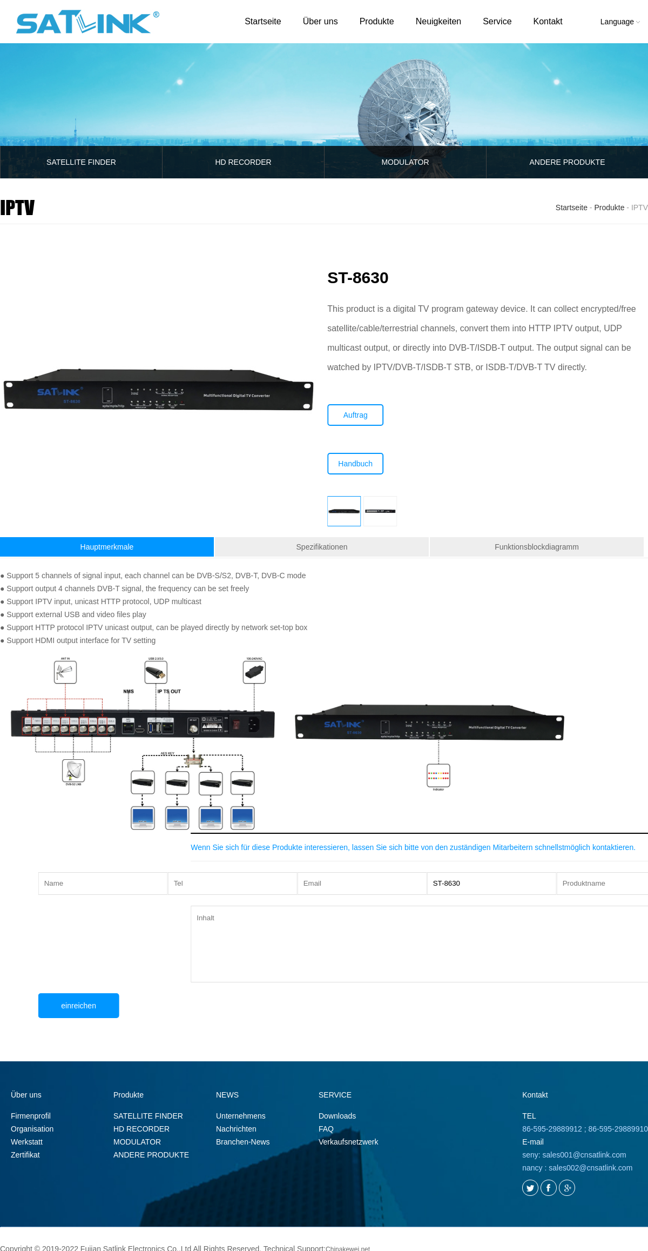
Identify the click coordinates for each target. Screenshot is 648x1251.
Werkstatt (27, 1142)
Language (620, 21)
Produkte (377, 21)
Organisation (32, 1129)
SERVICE (335, 1095)
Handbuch (365, 463)
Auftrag (365, 415)
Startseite (263, 21)
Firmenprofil (31, 1116)
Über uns (320, 21)
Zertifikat (25, 1154)
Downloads (337, 1116)
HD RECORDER (243, 162)
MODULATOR (405, 162)
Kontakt (548, 21)
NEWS (227, 1095)
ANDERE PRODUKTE (151, 1154)
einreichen (103, 1005)
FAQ (326, 1129)
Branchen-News (243, 1142)
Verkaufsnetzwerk (349, 1142)
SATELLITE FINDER (81, 162)
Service (497, 21)
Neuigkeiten (439, 21)
